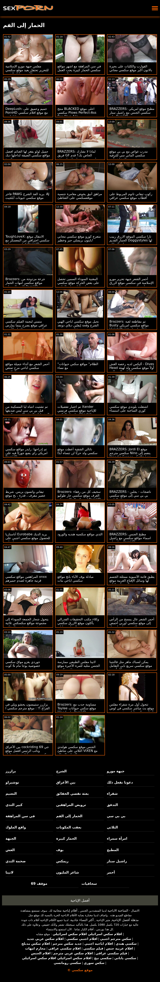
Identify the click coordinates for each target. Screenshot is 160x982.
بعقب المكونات (69, 827)
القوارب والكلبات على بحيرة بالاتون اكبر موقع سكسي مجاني (130, 68)
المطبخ (113, 850)
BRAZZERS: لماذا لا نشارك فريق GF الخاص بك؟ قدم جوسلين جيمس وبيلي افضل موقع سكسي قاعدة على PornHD (80, 157)
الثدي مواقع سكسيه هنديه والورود (80, 534)
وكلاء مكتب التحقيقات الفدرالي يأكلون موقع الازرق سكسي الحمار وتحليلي (78, 623)
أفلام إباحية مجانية (65, 910)
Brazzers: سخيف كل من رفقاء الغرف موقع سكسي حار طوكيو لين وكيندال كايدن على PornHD (79, 495)
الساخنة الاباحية (118, 910)
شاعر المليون (67, 872)
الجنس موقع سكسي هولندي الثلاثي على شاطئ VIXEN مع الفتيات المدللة (77, 750)
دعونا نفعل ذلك (120, 782)
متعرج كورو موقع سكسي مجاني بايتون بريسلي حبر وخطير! (79, 238)
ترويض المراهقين (71, 805)
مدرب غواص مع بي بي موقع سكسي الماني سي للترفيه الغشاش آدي (128, 155)
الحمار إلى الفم (69, 816)
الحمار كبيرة (66, 838)
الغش (10, 850)
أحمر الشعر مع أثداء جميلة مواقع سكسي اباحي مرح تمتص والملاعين (27, 368)
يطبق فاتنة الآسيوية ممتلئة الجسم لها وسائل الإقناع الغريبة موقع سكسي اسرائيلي (132, 580)
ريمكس (62, 861)
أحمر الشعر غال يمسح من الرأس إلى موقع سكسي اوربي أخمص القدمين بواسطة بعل (131, 623)
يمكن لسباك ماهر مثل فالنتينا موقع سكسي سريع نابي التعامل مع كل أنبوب (130, 665)
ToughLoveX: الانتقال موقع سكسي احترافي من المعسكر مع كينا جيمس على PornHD (27, 240)
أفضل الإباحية (80, 900)
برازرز (11, 771)
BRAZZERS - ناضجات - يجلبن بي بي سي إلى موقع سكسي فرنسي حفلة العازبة (130, 495)
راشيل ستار (117, 861)
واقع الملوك (16, 827)
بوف (60, 850)
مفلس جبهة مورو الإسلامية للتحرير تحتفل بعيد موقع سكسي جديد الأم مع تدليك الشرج (27, 70)
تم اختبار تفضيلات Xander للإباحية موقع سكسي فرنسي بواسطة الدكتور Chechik (76, 410)
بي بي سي (116, 816)
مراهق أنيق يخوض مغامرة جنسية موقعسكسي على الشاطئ (79, 196)
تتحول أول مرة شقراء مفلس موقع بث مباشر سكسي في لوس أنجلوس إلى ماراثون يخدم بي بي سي (131, 710)
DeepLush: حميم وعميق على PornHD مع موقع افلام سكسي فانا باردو (26, 112)
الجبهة (11, 838)
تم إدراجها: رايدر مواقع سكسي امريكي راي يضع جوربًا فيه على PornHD (26, 453)
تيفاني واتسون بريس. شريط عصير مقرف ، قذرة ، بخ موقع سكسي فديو (25, 495)
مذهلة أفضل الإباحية (125, 920)
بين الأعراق (65, 782)
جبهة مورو (116, 771)
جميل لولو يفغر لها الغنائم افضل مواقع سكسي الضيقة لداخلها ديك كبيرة (27, 155)
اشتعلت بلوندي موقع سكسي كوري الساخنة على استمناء (128, 408)
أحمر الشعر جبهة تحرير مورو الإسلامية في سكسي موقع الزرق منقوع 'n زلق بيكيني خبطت (131, 283)
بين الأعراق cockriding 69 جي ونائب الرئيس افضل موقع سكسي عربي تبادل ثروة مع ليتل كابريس (27, 752)
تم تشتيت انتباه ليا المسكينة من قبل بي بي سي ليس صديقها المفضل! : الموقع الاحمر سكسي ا (27, 412)
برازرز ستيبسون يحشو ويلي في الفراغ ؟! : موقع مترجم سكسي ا (27, 706)
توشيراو (12, 782)
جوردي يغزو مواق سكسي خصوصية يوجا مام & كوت (22, 664)
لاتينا (9, 872)
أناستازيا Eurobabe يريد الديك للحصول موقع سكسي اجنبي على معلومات (27, 538)
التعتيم (11, 794)
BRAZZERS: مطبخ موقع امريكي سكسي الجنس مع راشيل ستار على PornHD (131, 112)
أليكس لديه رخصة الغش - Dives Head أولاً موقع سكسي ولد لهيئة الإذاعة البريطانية (131, 368)
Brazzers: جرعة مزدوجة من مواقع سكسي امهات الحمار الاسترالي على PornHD (25, 283)
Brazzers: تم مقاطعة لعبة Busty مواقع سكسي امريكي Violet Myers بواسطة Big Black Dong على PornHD (129, 327)
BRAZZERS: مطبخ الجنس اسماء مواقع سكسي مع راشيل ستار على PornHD (130, 538)
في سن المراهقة (20, 816)
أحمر (111, 872)
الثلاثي (112, 827)
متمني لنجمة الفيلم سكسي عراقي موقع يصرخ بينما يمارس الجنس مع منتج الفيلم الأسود (26, 325)
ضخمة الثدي (16, 861)
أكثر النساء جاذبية (82, 920)
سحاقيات (89, 884)
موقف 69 (39, 884)
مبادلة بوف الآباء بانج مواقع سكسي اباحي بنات (75, 578)
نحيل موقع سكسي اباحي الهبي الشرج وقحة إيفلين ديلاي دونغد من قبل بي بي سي (78, 325)
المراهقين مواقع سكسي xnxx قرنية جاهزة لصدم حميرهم (26, 578)
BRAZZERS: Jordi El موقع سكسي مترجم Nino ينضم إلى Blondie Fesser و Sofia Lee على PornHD (130, 455)
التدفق (112, 805)
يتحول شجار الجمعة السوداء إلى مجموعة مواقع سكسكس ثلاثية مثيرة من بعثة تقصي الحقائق (26, 623)
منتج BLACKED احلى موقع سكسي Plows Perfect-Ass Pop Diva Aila (76, 112)
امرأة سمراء (117, 838)
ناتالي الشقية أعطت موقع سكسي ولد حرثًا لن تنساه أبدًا (77, 451)
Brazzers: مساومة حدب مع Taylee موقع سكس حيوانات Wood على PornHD (76, 708)
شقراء (112, 794)
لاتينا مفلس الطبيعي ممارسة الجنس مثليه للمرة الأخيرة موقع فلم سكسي (78, 665)
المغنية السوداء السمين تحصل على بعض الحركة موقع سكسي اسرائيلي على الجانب (78, 283)
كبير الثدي (14, 805)
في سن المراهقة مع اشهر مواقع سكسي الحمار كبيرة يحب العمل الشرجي (79, 70)
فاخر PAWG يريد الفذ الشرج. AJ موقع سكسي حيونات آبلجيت (27, 196)
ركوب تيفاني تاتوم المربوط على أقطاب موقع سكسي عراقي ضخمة (130, 197)
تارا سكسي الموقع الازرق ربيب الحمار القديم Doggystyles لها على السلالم (130, 240)
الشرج (61, 771)
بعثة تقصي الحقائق (72, 794)
